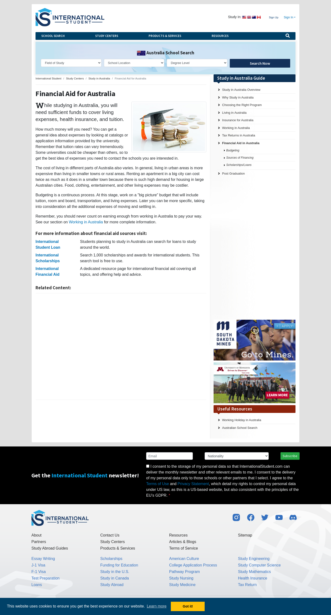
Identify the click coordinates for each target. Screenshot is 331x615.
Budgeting (232, 150)
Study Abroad (111, 585)
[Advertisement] (121, 346)
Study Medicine (182, 585)
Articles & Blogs (182, 542)
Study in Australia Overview (241, 90)
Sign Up (273, 17)
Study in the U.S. (114, 572)
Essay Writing (43, 559)
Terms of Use (157, 484)
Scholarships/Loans (239, 165)
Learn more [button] (156, 606)
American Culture (184, 559)
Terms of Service (183, 548)
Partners (38, 542)
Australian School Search (239, 428)
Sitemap (245, 535)
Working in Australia (86, 222)
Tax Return (247, 585)
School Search (53, 36)
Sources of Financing (239, 157)
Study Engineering (254, 559)
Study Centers (106, 36)
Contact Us (109, 535)
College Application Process (193, 565)
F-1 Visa (38, 572)
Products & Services (165, 36)
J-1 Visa (38, 565)
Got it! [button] (188, 606)
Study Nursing (181, 578)
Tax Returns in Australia (238, 135)
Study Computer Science (259, 565)
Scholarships (111, 559)
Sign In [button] (288, 17)
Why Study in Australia (237, 97)
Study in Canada (114, 578)
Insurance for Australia (237, 120)
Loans (36, 585)
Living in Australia (234, 112)
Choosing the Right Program (242, 105)
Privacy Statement (193, 484)
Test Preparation (45, 578)
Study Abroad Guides (49, 548)
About (36, 535)
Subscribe (290, 456)
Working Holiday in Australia (241, 420)
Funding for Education (119, 565)
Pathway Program (184, 572)
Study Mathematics (254, 572)
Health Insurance (252, 578)
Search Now (260, 63)
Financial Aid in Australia (240, 143)
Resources (220, 36)
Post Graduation (233, 173)
